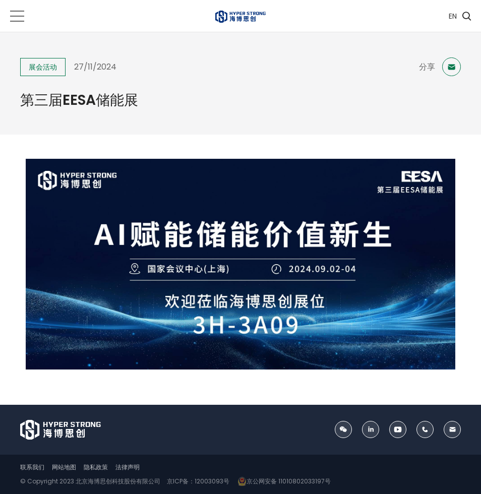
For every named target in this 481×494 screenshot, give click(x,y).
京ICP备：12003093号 (197, 481)
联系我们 (32, 467)
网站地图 (64, 467)
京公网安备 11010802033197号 (282, 481)
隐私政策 (96, 467)
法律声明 (127, 467)
